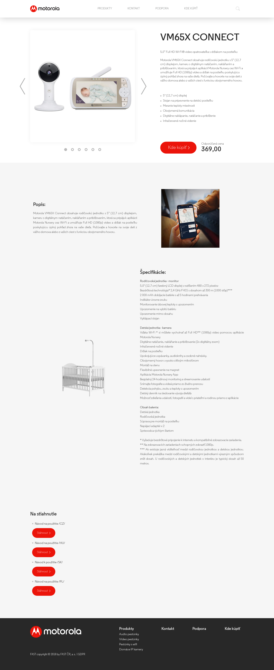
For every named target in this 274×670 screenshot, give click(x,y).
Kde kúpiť (191, 8)
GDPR (81, 654)
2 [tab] (72, 149)
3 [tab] (79, 149)
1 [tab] (65, 149)
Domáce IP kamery (131, 649)
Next (144, 86)
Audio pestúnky (129, 634)
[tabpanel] (82, 86)
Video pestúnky (129, 639)
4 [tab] (86, 149)
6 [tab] (99, 149)
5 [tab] (92, 149)
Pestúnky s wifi (128, 644)
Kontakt (134, 8)
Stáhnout (42, 533)
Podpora (162, 8)
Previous (22, 86)
